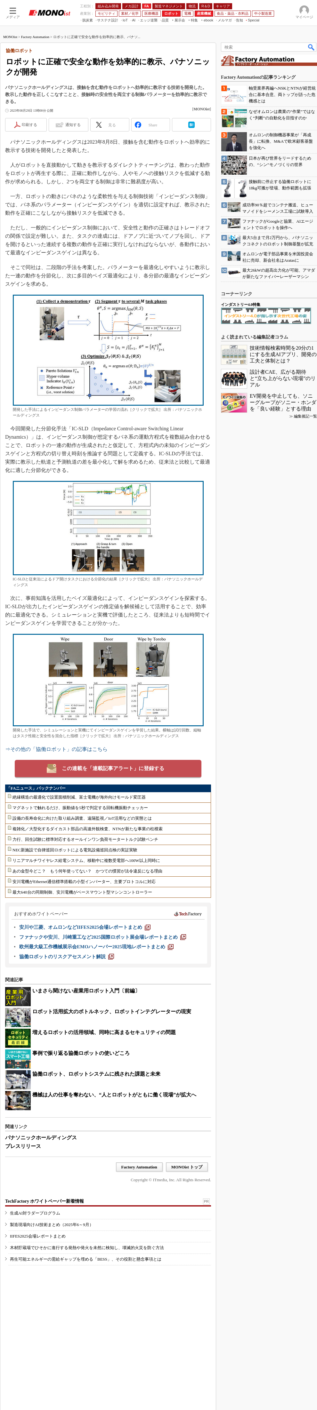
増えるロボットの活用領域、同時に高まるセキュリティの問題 (104, 1032)
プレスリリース (23, 1146)
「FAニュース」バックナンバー (36, 788)
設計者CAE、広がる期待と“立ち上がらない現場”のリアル (283, 378)
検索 (311, 47)
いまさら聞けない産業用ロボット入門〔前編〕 (86, 990)
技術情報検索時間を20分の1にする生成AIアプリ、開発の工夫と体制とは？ (283, 354)
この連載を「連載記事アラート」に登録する (113, 768)
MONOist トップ (186, 1167)
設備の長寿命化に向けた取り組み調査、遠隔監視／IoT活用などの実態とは (82, 818)
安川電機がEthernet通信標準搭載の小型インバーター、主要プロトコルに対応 (84, 881)
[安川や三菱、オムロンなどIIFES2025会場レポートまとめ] (84, 927)
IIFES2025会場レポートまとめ (38, 1236)
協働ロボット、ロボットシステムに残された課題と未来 (96, 1074)
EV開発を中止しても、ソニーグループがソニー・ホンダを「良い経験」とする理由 (283, 402)
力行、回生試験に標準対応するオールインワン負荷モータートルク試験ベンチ (85, 839)
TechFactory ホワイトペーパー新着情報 (44, 1201)
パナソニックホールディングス (41, 1137)
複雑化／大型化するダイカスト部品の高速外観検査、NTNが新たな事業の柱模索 (87, 828)
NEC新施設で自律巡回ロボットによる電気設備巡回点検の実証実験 (74, 850)
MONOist (10, 37)
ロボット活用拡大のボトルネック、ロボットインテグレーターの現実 (111, 1011)
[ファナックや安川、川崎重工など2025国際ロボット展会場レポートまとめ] (102, 937)
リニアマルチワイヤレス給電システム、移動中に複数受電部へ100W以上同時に (86, 860)
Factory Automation (35, 37)
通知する (73, 125)
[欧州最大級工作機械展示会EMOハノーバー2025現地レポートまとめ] (96, 946)
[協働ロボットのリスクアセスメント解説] (66, 956)
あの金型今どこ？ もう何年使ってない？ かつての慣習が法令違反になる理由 (87, 871)
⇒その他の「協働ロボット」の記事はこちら (56, 749)
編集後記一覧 (305, 416)
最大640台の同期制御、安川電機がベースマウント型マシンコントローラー (82, 892)
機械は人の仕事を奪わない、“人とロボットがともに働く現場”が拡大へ (114, 1094)
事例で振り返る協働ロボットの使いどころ (81, 1053)
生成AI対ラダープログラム (35, 1213)
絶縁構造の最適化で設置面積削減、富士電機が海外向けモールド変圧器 (79, 797)
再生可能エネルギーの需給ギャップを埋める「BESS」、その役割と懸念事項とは (85, 1259)
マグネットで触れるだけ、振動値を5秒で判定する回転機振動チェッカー (80, 807)
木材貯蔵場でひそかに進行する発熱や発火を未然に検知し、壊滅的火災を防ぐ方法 (87, 1247)
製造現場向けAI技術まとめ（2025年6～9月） (51, 1224)
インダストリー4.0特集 (240, 304)
